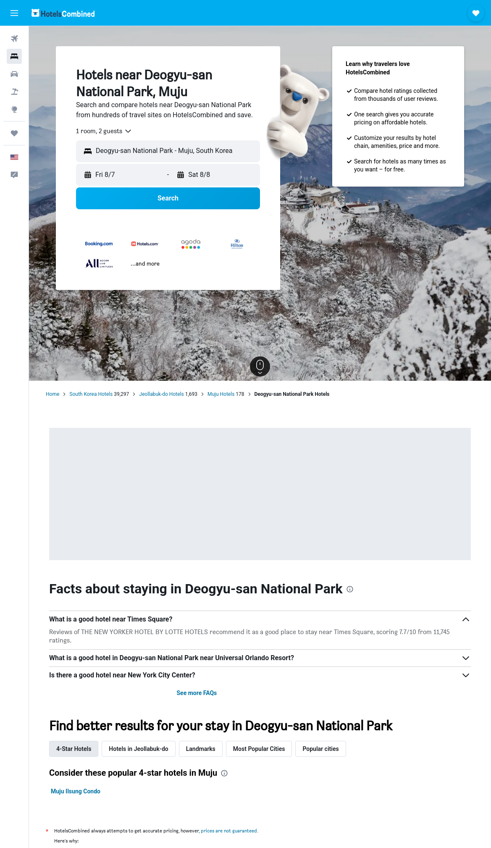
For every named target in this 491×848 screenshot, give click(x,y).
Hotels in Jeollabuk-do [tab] (138, 748)
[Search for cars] (14, 74)
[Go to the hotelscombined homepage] (63, 13)
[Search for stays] (14, 56)
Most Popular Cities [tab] (259, 748)
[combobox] (104, 131)
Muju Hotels (220, 394)
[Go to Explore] (14, 109)
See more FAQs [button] (196, 693)
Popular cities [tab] (320, 748)
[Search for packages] (14, 91)
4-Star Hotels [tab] (73, 748)
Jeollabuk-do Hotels (161, 394)
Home (52, 394)
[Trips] (14, 133)
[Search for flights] (14, 38)
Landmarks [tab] (200, 748)
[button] (14, 13)
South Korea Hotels (91, 394)
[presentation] (350, 589)
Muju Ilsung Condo (75, 791)
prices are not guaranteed (229, 830)
